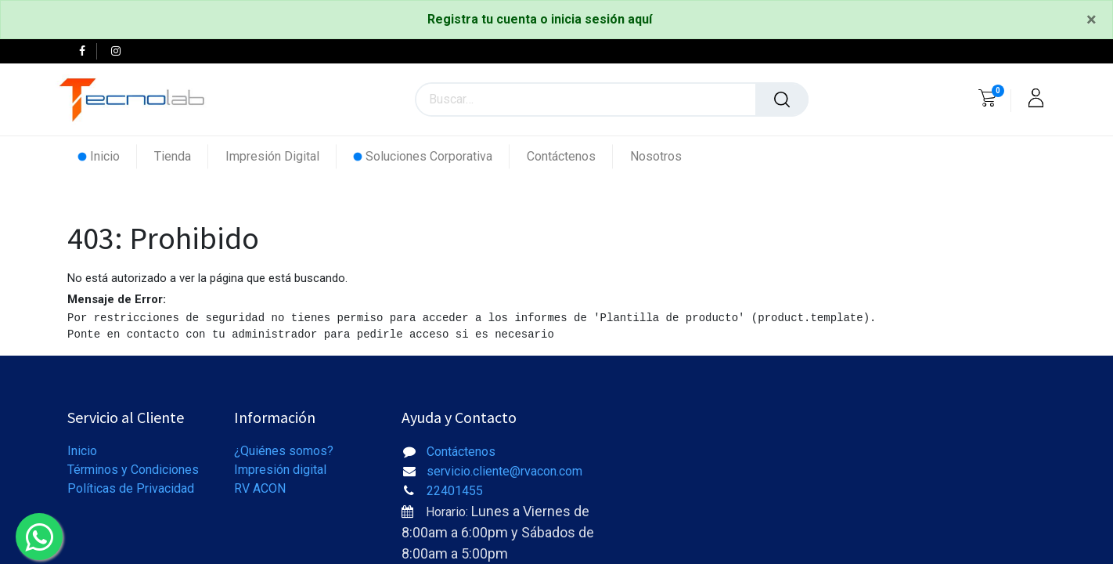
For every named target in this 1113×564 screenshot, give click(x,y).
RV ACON (260, 488)
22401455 (455, 490)
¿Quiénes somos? (283, 450)
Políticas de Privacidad (130, 488)
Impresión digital (280, 469)
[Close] (1091, 19)
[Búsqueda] (782, 99)
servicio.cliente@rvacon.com (504, 471)
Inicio (82, 450)
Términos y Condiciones (133, 469)
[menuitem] (107, 156)
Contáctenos (461, 451)
